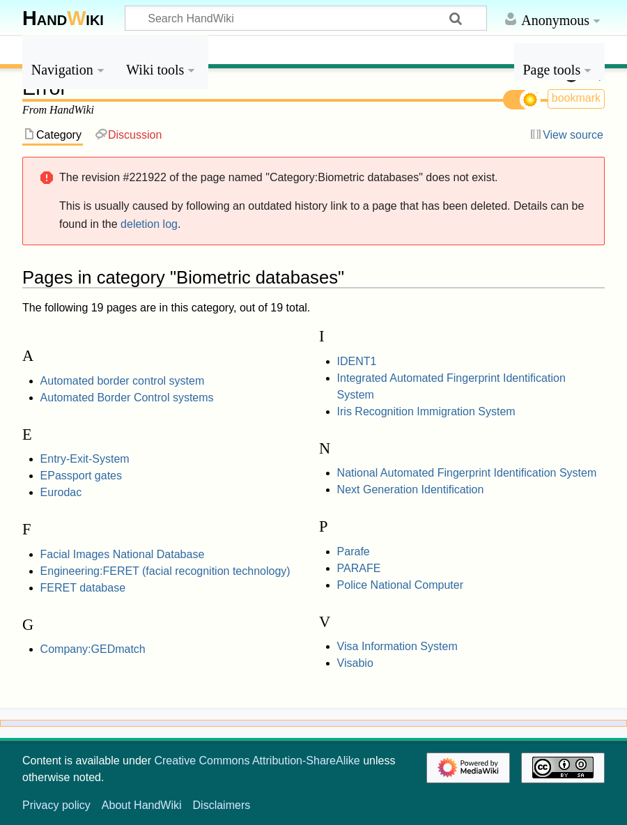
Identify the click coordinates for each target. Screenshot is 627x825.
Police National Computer (400, 585)
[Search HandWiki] (305, 18)
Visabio (355, 663)
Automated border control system (122, 381)
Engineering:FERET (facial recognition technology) (165, 571)
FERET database (82, 588)
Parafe (353, 551)
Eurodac (61, 492)
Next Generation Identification (410, 489)
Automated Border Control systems (127, 397)
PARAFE (359, 568)
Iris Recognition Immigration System (426, 411)
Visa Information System (397, 646)
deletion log (149, 224)
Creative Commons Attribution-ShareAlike (256, 760)
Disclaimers (222, 805)
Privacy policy (56, 805)
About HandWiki (142, 805)
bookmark (576, 98)
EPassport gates (81, 475)
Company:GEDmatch (93, 649)
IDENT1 (357, 361)
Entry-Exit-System (85, 459)
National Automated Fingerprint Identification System (467, 473)
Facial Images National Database (122, 554)
